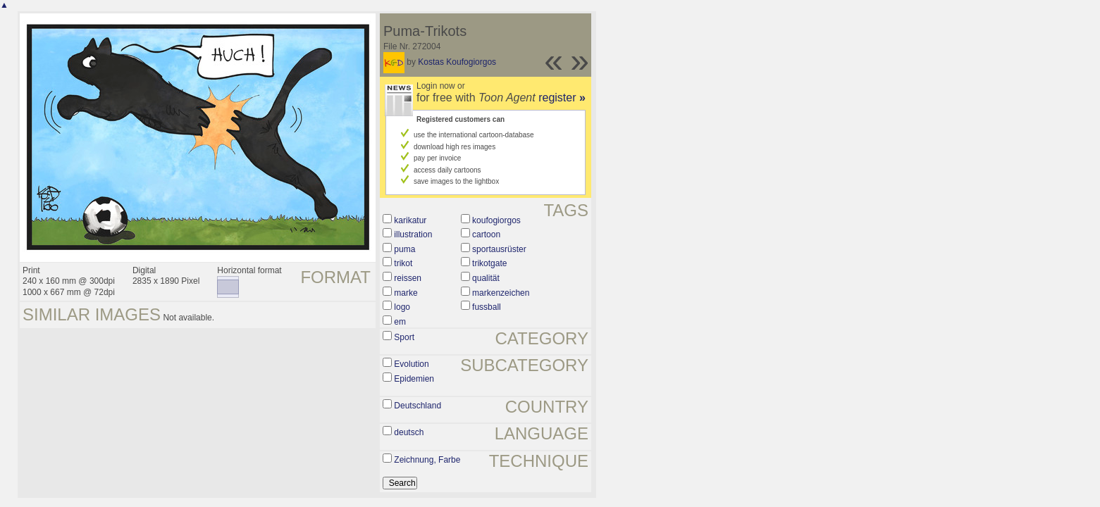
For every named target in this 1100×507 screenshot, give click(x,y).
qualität (486, 278)
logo (402, 307)
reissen (407, 278)
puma (404, 249)
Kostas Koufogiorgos (457, 62)
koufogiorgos (496, 220)
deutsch (409, 432)
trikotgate (489, 263)
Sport (404, 337)
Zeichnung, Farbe (427, 460)
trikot (403, 263)
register (562, 98)
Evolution (411, 364)
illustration (413, 234)
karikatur (410, 220)
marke (405, 293)
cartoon (486, 234)
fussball (486, 307)
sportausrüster (499, 249)
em (400, 322)
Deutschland (417, 406)
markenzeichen (500, 293)
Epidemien (414, 379)
